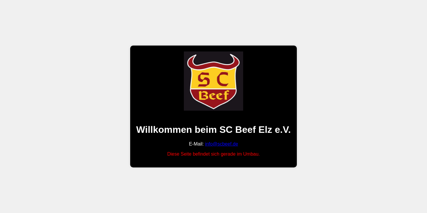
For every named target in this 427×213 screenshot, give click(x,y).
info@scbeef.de (221, 143)
